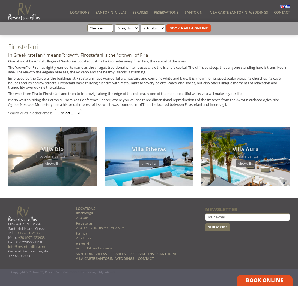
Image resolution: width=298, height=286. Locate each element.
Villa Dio (82, 228)
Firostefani (85, 223)
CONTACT (282, 12)
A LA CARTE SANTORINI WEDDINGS (239, 12)
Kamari (82, 233)
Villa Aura (117, 228)
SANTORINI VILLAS (111, 12)
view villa (52, 163)
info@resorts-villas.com (27, 246)
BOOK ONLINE (264, 280)
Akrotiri (82, 244)
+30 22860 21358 (28, 233)
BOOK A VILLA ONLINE (188, 28)
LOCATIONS (80, 12)
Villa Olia (82, 218)
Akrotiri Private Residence (94, 248)
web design (89, 272)
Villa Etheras (99, 228)
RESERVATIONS (166, 12)
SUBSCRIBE (217, 227)
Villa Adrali (83, 238)
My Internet (107, 272)
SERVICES (140, 12)
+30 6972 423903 (31, 237)
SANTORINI (194, 12)
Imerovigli (84, 213)
